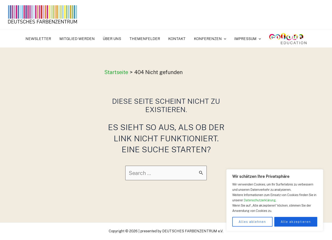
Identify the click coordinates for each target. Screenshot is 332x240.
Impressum (245, 38)
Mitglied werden (78, 38)
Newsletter (41, 38)
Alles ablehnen (252, 222)
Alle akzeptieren (296, 222)
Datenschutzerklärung (260, 200)
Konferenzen (209, 38)
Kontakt (176, 38)
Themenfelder (145, 38)
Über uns (113, 38)
